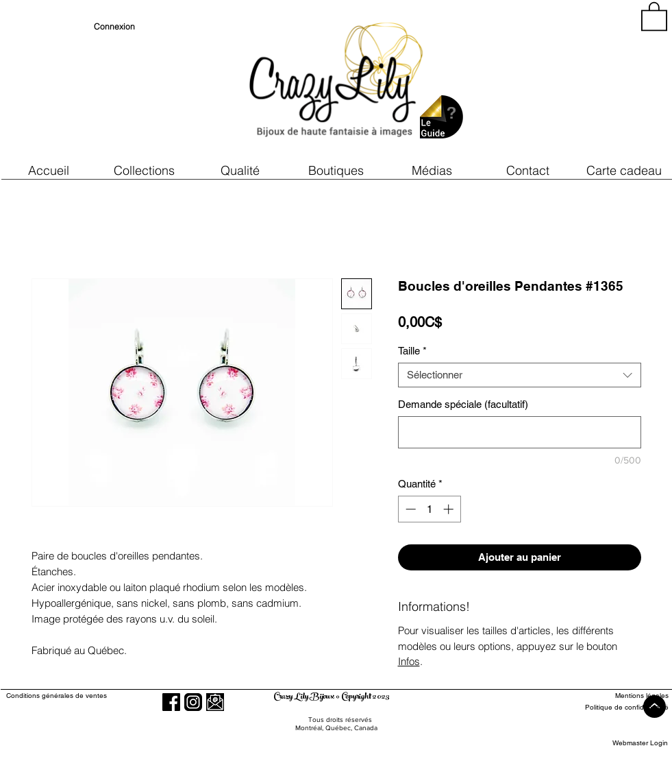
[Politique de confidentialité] (618, 707)
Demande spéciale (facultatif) (463, 404)
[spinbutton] (429, 509)
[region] (544, 82)
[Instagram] (193, 702)
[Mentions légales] (618, 695)
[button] (240, 170)
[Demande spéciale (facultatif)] (519, 432)
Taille (412, 351)
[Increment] (449, 509)
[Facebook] (171, 702)
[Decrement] (409, 509)
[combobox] (519, 375)
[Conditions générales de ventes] (95, 695)
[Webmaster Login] (640, 743)
